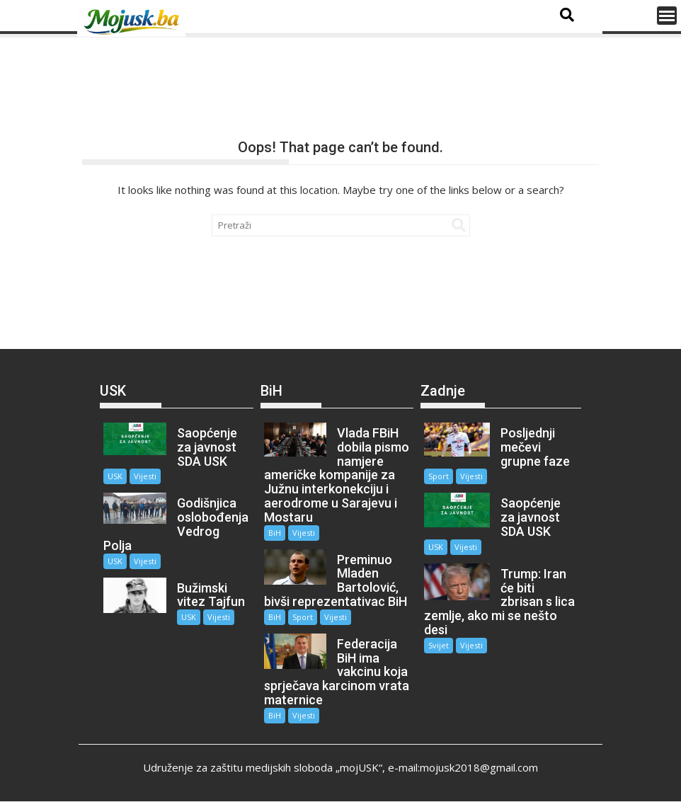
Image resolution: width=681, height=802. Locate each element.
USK (115, 476)
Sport (302, 617)
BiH (274, 532)
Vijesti (145, 476)
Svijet (438, 645)
